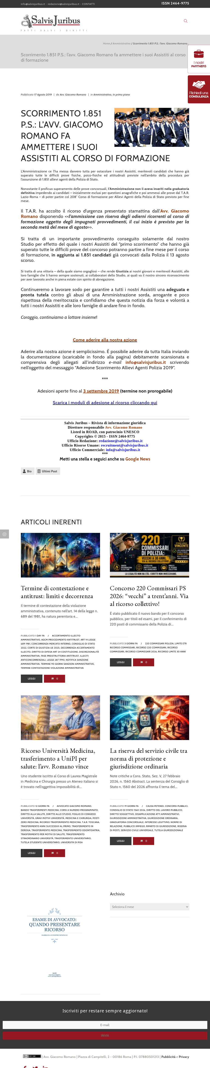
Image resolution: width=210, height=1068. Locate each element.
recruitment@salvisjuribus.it (124, 445)
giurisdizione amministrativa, (128, 818)
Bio (29, 471)
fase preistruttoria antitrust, (60, 655)
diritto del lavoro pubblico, (165, 810)
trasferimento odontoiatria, (81, 830)
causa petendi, (155, 806)
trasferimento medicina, (47, 830)
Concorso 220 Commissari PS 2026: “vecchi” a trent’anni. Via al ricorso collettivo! (149, 596)
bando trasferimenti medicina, (40, 810)
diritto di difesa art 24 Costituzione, (55, 651)
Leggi (31, 678)
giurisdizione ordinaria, (163, 818)
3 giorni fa (131, 643)
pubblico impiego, (135, 826)
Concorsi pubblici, (176, 806)
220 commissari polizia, (159, 643)
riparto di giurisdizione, (161, 826)
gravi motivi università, (50, 818)
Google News (137, 459)
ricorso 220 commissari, (151, 647)
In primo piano (121, 94)
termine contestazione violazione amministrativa (52, 667)
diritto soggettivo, (122, 814)
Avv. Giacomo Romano (73, 94)
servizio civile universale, (137, 830)
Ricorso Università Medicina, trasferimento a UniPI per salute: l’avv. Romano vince (58, 758)
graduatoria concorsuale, (127, 822)
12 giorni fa (42, 806)
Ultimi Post (49, 471)
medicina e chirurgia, (79, 818)
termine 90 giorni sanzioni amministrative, (67, 663)
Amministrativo (122, 43)
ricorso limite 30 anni (172, 651)
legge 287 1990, (56, 659)
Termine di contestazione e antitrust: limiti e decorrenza (57, 592)
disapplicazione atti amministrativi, (157, 814)
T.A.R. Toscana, (91, 822)
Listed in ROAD (84, 432)
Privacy (184, 1057)
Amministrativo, (103, 94)
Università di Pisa (72, 842)
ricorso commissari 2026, (141, 651)
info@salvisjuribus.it (33, 4)
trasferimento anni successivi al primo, (46, 826)
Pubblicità (168, 1057)
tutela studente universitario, (40, 842)
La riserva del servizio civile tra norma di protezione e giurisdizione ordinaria (148, 758)
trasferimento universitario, (73, 838)
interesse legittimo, (157, 822)
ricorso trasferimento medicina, (60, 822)
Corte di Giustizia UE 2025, (44, 647)
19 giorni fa (132, 806)
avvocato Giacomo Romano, (74, 806)
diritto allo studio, (59, 814)
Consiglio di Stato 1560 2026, (128, 810)
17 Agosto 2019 (43, 94)
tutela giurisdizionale (168, 830)
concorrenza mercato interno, (51, 643)
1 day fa (40, 635)
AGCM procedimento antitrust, (60, 639)
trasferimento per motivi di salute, (43, 834)
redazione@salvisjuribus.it (63, 4)
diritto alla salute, (33, 814)
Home (106, 43)
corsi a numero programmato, (79, 810)
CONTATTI (88, 4)
